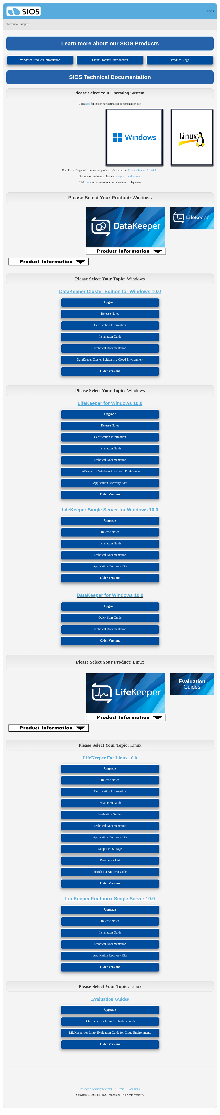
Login (210, 10)
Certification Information (110, 325)
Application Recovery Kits (110, 482)
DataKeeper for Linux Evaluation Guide (110, 1021)
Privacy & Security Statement (96, 1088)
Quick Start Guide (110, 617)
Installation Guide (110, 336)
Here (88, 182)
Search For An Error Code (110, 871)
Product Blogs (180, 60)
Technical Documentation (110, 348)
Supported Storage (110, 848)
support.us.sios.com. (129, 176)
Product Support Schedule (142, 170)
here (87, 103)
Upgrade (110, 302)
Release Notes (110, 313)
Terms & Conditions (128, 1088)
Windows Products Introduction (40, 60)
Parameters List (110, 860)
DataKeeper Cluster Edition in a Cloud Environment (110, 359)
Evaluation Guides (110, 814)
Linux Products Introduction (110, 60)
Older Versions (110, 371)
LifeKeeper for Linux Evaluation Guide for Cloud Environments (110, 1032)
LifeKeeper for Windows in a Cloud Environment (110, 471)
